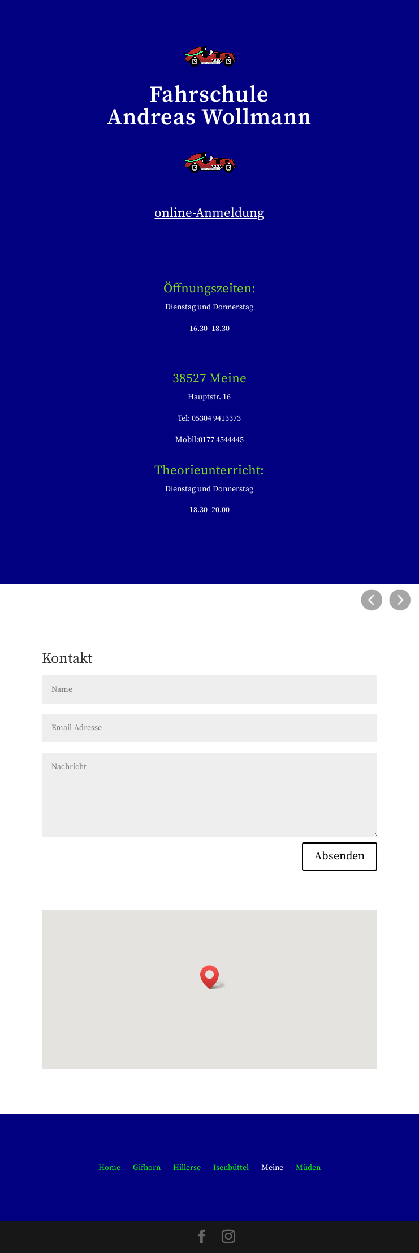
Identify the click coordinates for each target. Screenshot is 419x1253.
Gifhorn (147, 1168)
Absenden (339, 856)
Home (109, 1168)
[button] (213, 977)
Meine (272, 1168)
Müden (308, 1168)
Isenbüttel (231, 1168)
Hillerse (187, 1168)
